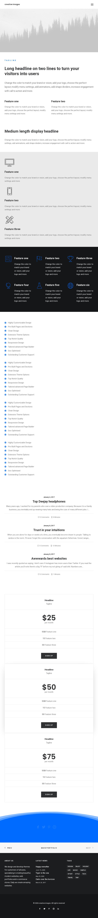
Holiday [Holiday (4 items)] (86, 866)
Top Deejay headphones (49, 501)
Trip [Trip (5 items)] (77, 877)
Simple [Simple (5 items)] (83, 870)
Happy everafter (42, 867)
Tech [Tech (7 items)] (84, 874)
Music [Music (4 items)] (75, 870)
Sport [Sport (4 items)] (70, 874)
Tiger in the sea (42, 873)
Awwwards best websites (49, 558)
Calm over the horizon (45, 879)
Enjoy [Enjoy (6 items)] (78, 866)
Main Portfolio (49, 848)
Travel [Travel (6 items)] (70, 877)
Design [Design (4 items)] (70, 866)
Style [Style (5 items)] (77, 874)
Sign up (49, 656)
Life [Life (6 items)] (69, 870)
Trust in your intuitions (49, 530)
